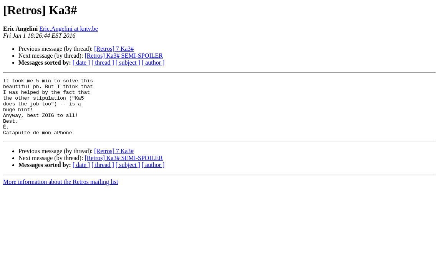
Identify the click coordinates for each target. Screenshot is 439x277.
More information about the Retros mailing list (60, 193)
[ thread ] (102, 62)
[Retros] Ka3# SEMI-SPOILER (123, 55)
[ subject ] (128, 62)
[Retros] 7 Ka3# (114, 48)
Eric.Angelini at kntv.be (68, 28)
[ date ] (81, 62)
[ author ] (153, 62)
